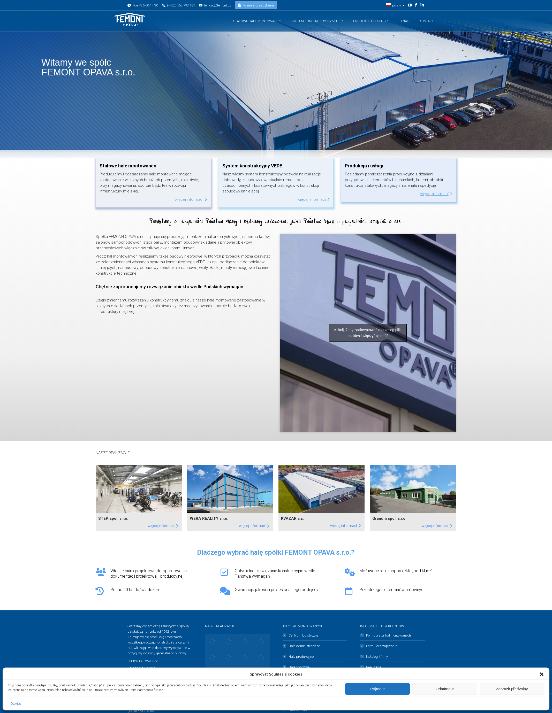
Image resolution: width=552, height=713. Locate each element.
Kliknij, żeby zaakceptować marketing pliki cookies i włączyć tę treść (368, 333)
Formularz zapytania (381, 646)
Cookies (15, 704)
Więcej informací (191, 199)
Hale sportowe (299, 667)
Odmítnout (445, 689)
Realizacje (373, 667)
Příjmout (377, 689)
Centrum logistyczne (303, 635)
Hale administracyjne (304, 646)
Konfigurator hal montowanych (388, 635)
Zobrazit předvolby (512, 689)
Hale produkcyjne (301, 656)
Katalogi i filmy (377, 656)
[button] (541, 674)
